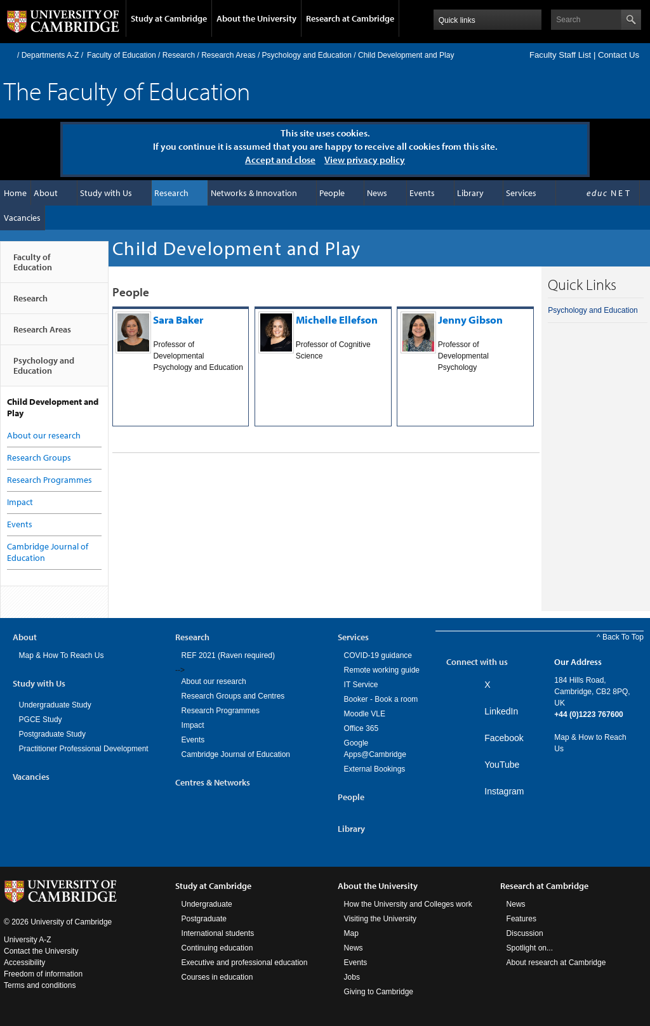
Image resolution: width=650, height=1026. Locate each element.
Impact (20, 502)
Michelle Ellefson (337, 319)
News (377, 193)
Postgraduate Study (52, 734)
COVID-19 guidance (378, 655)
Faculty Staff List (560, 55)
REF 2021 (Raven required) (228, 655)
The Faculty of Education (127, 90)
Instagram (504, 791)
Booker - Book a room (381, 699)
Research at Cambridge (350, 18)
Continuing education (217, 948)
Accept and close (280, 160)
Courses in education (217, 977)
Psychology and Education (307, 55)
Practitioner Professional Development (84, 748)
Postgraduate (204, 918)
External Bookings (375, 769)
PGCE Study (40, 719)
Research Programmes (49, 479)
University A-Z (27, 939)
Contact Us (618, 55)
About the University (256, 18)
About (46, 193)
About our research (44, 435)
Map (351, 933)
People (332, 193)
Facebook (503, 738)
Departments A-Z (50, 55)
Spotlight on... (530, 948)
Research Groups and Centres (233, 696)
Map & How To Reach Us (61, 655)
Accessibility (24, 962)
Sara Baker (178, 319)
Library (470, 193)
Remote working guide (382, 670)
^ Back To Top (620, 637)
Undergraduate (207, 904)
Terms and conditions (40, 985)
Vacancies (22, 217)
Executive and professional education (245, 962)
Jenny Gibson (470, 319)
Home (9, 54)
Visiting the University (380, 918)
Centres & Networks (212, 782)
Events (422, 193)
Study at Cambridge (169, 18)
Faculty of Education (121, 55)
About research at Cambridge (556, 962)
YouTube (501, 765)
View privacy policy (364, 160)
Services (521, 193)
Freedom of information (43, 974)
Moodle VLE (364, 713)
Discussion (525, 933)
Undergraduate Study (55, 704)
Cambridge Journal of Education (236, 754)
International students (218, 933)
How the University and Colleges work (408, 904)
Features (521, 918)
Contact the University (41, 951)
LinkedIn (501, 711)
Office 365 (361, 728)
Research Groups (39, 457)
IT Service (361, 684)
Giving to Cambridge (378, 991)
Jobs (352, 977)
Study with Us (106, 193)
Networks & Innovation (254, 193)
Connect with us (477, 662)
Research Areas (228, 55)
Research (178, 55)
